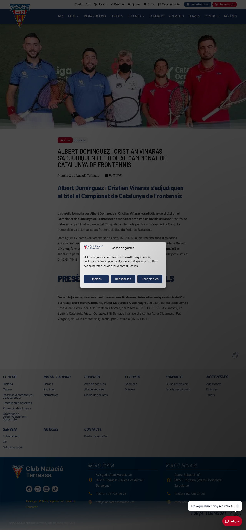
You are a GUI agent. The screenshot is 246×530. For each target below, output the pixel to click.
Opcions (96, 279)
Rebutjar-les (123, 279)
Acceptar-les (149, 279)
